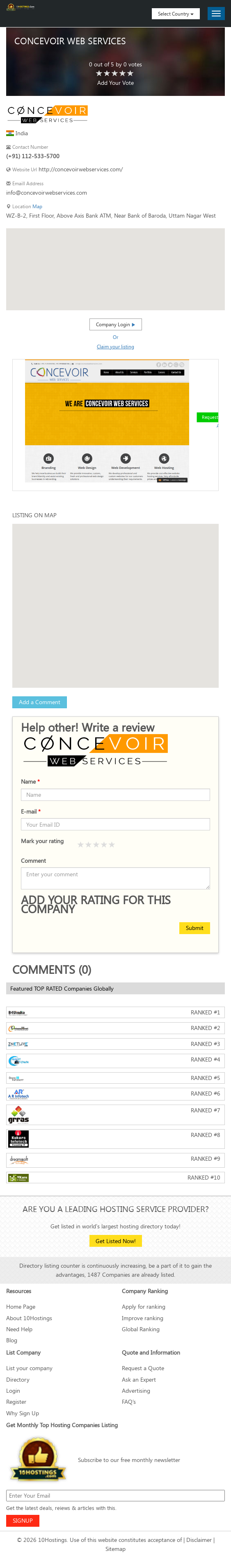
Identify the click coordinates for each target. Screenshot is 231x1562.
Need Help (19, 1329)
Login (13, 1390)
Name (30, 781)
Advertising (136, 1390)
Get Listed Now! (116, 1241)
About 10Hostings (29, 1318)
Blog (11, 1340)
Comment (33, 860)
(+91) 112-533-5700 (32, 156)
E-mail (31, 811)
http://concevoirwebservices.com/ (81, 169)
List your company (29, 1368)
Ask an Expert (139, 1379)
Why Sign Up (22, 1413)
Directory (18, 1379)
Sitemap (115, 1549)
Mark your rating (42, 841)
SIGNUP (23, 1520)
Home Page (20, 1306)
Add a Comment (39, 702)
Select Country (176, 13)
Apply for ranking (143, 1306)
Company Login (115, 324)
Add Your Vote (115, 82)
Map (37, 206)
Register (16, 1401)
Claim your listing (115, 346)
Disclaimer (199, 1540)
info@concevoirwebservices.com (46, 192)
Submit (195, 928)
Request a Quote (143, 1368)
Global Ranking (141, 1329)
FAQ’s (129, 1401)
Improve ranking (142, 1318)
